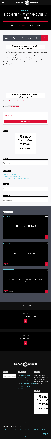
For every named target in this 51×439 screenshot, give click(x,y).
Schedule (27, 429)
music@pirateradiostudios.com (29, 383)
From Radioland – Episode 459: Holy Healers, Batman (17, 178)
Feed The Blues (26, 338)
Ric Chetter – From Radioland (26, 316)
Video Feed (13, 429)
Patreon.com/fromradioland (17, 101)
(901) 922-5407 (25, 380)
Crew (43, 429)
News (20, 429)
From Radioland (25, 11)
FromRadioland (14, 106)
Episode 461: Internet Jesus (10, 174)
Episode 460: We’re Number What (11, 176)
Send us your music (40, 385)
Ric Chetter (23, 25)
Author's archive (25, 121)
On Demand (36, 429)
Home (5, 429)
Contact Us (7, 431)
